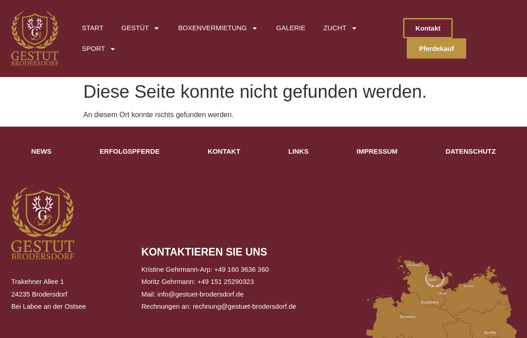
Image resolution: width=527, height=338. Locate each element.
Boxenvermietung (218, 28)
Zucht (340, 28)
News (41, 151)
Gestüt (141, 28)
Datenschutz (470, 151)
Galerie (290, 28)
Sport (99, 49)
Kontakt (224, 151)
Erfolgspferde (129, 151)
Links (298, 151)
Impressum (377, 151)
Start (93, 28)
